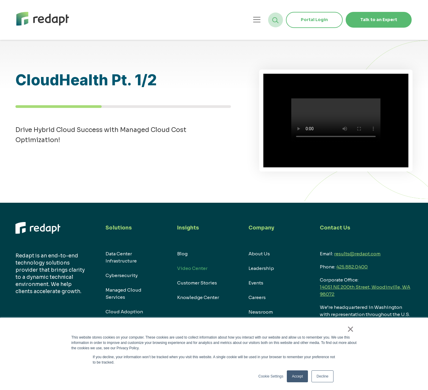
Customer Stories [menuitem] (197, 283)
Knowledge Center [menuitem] (198, 297)
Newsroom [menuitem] (260, 312)
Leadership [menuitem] (261, 268)
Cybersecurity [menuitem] (122, 275)
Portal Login (313, 19)
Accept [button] (297, 376)
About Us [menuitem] (259, 254)
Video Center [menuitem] (192, 268)
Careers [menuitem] (257, 297)
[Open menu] (256, 19)
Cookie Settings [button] (270, 376)
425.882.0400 (352, 267)
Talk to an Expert (378, 19)
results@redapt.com (357, 254)
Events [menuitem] (255, 283)
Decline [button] (322, 376)
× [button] (350, 329)
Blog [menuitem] (182, 254)
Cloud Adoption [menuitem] (124, 311)
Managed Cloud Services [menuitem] (123, 293)
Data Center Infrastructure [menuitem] (121, 257)
